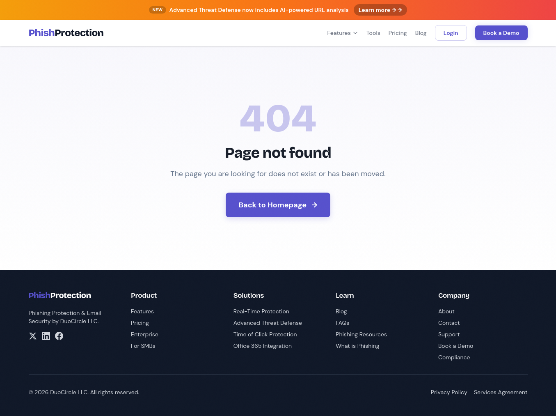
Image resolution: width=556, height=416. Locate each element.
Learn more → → (380, 10)
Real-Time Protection (261, 311)
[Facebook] (59, 336)
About (446, 311)
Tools (373, 33)
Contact (449, 322)
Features (342, 33)
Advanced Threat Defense (267, 322)
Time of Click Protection (265, 334)
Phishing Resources (361, 334)
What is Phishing (357, 345)
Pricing (398, 33)
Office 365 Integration (262, 345)
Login (451, 33)
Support (449, 334)
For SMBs (143, 345)
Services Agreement (501, 392)
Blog (421, 33)
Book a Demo (501, 33)
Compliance (454, 357)
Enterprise (144, 334)
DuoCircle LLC (79, 321)
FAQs (342, 322)
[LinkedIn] (46, 336)
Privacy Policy (449, 392)
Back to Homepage (278, 205)
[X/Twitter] (33, 336)
